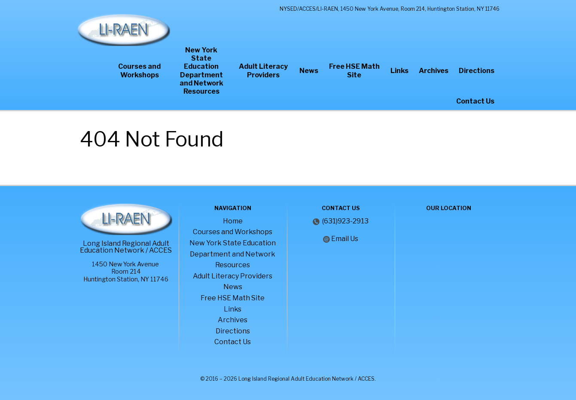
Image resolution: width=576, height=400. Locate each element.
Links (399, 71)
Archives (433, 71)
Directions (476, 71)
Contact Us (475, 101)
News (308, 71)
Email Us (344, 239)
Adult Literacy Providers (263, 70)
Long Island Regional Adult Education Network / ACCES (126, 246)
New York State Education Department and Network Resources (201, 70)
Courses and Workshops (139, 70)
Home (233, 221)
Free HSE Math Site (354, 70)
